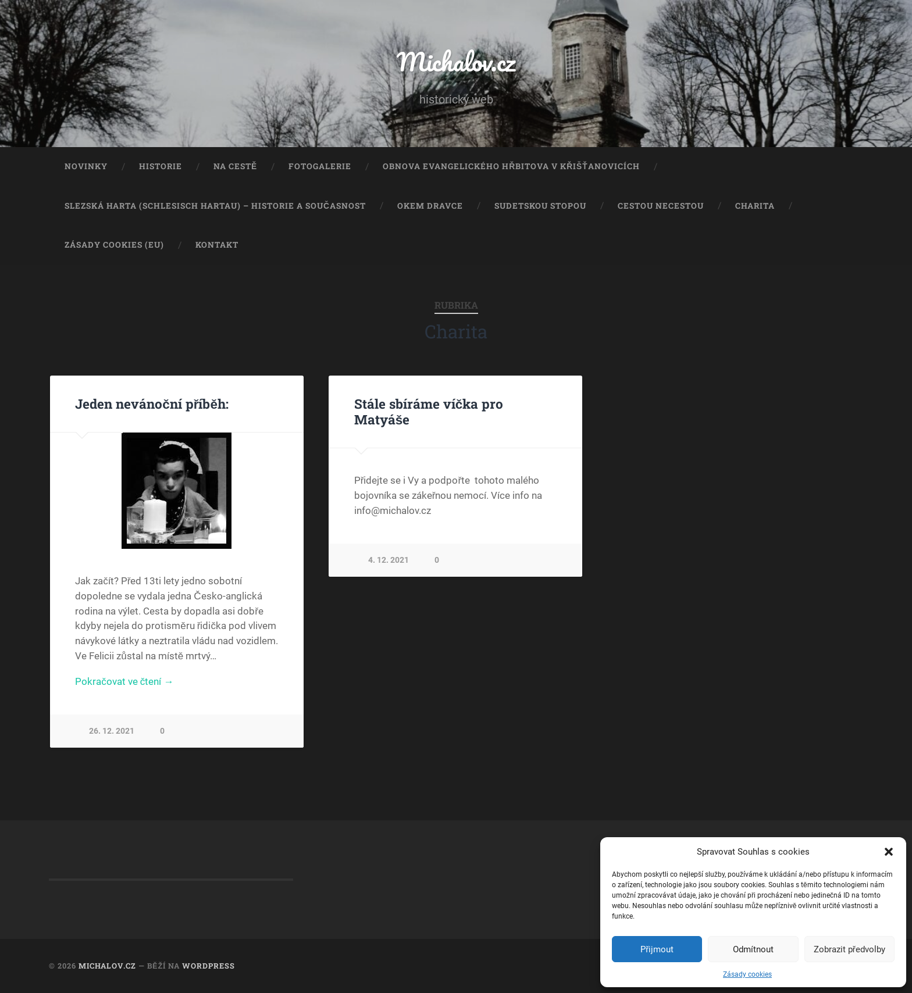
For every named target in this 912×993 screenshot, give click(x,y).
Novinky (86, 166)
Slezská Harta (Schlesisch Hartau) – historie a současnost (215, 206)
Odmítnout (753, 949)
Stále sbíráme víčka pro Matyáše (429, 411)
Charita (755, 206)
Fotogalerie (319, 166)
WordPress (208, 965)
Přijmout (657, 949)
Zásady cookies (747, 974)
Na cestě (235, 166)
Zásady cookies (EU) (114, 245)
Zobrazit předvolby (849, 949)
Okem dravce (430, 206)
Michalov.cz (456, 61)
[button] (889, 852)
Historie (160, 166)
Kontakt (216, 245)
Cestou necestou (661, 206)
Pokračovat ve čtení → (124, 681)
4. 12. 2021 (388, 560)
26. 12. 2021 (111, 731)
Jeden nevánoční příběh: (152, 403)
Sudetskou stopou (540, 206)
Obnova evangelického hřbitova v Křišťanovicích (511, 166)
